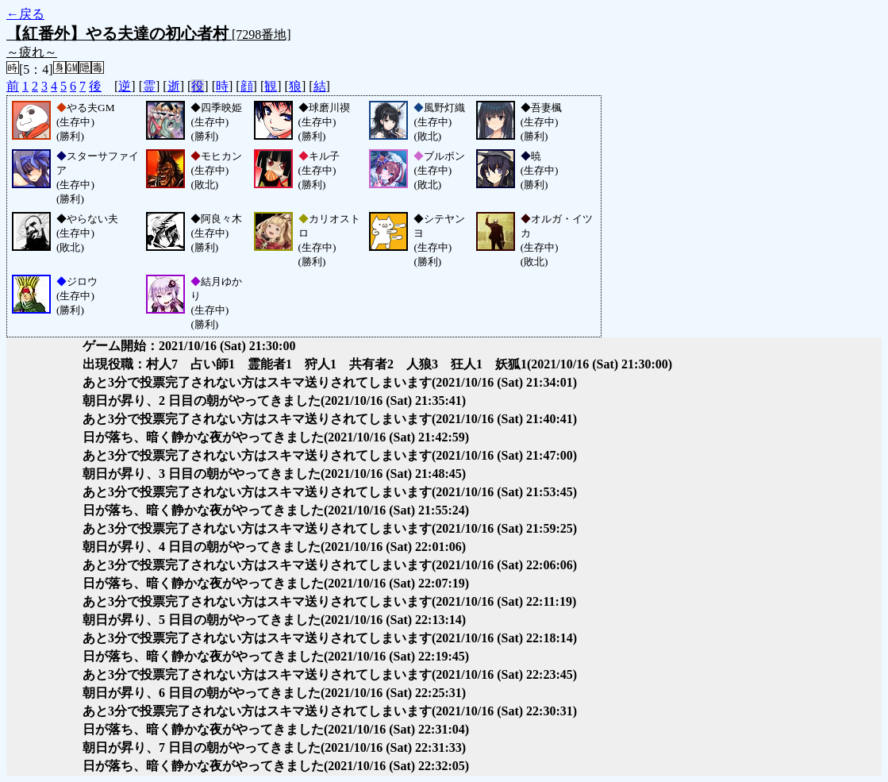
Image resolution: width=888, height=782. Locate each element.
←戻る (25, 14)
